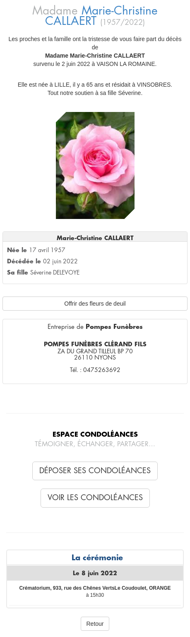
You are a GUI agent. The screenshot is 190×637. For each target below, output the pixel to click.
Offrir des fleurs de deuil (94, 303)
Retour (94, 623)
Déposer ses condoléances (95, 470)
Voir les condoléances (95, 497)
